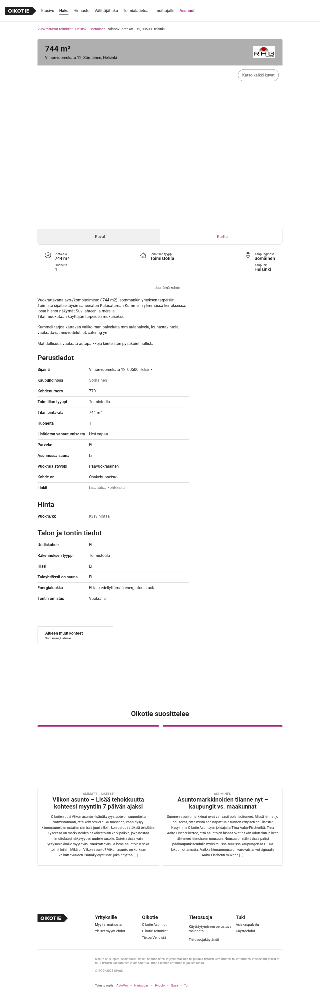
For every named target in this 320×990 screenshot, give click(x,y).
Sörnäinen (98, 29)
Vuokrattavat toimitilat (55, 29)
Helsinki (81, 29)
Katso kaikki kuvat (258, 75)
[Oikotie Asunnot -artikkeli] (98, 795)
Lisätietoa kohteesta (107, 487)
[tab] (99, 236)
